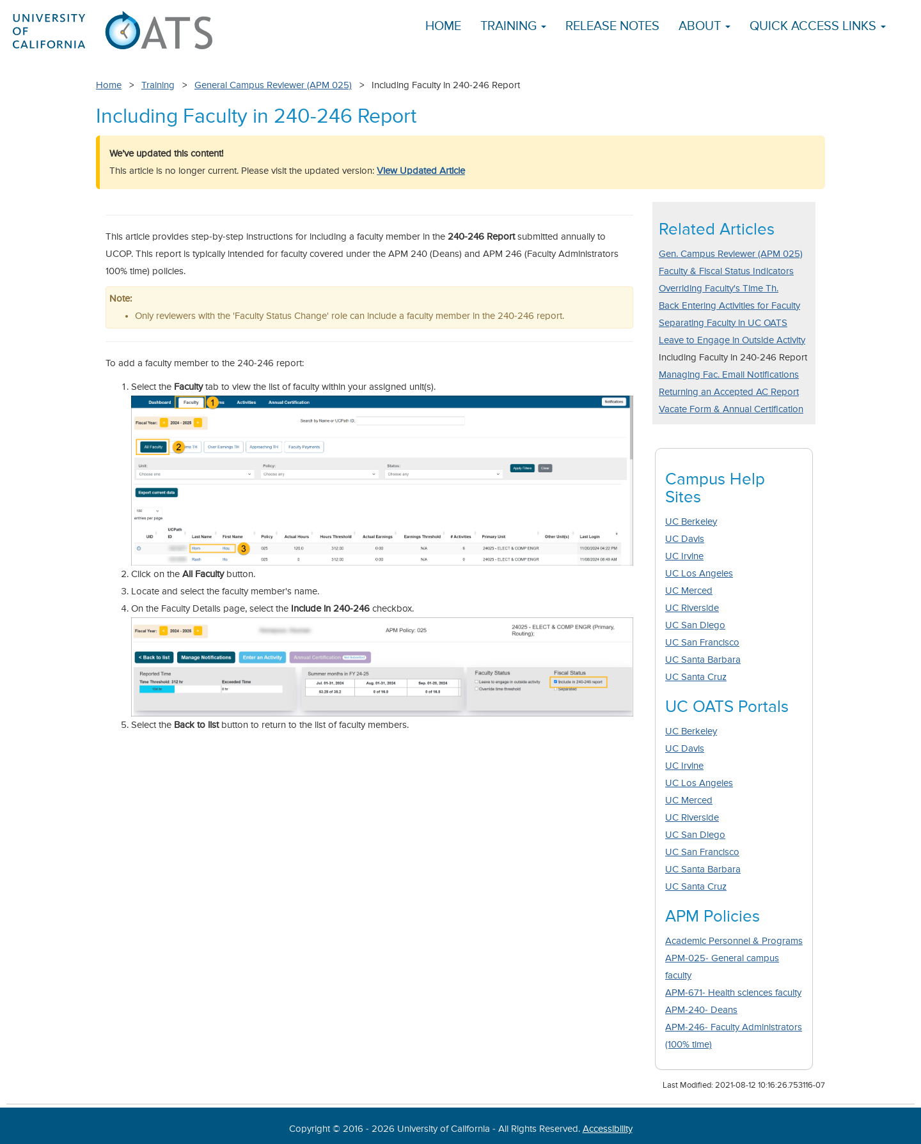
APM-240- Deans (701, 1010)
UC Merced (688, 591)
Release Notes (612, 26)
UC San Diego (695, 625)
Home (443, 26)
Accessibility (608, 1129)
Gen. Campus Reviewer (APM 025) (731, 254)
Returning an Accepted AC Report (729, 392)
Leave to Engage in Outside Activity (732, 340)
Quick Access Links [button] (818, 26)
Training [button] (513, 26)
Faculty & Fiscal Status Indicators (726, 271)
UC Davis (684, 539)
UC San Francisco (702, 642)
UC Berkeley (691, 522)
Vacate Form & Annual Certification (731, 409)
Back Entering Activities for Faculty (729, 306)
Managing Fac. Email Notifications (729, 375)
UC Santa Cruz (696, 677)
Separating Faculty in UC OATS (723, 323)
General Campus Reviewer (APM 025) (273, 85)
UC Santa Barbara (703, 660)
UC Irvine (684, 556)
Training (158, 85)
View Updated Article (421, 171)
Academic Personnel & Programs (734, 941)
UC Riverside (692, 608)
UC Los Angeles (699, 573)
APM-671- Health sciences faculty (733, 993)
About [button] (704, 26)
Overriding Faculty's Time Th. (718, 288)
